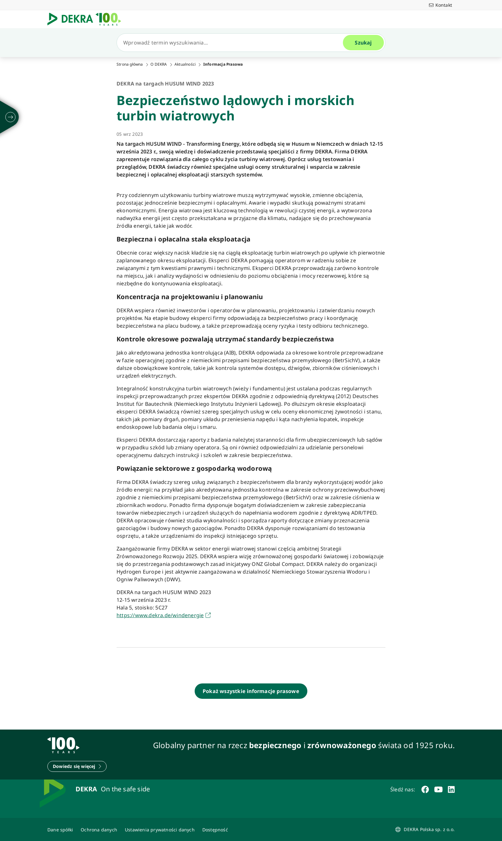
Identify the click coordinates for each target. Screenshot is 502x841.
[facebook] (425, 789)
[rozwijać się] (10, 117)
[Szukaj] (232, 42)
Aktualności (185, 64)
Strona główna (130, 64)
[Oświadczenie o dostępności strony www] (215, 829)
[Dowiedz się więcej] (77, 766)
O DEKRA (158, 64)
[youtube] (438, 789)
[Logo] (86, 19)
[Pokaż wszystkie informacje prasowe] (251, 691)
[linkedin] (451, 789)
